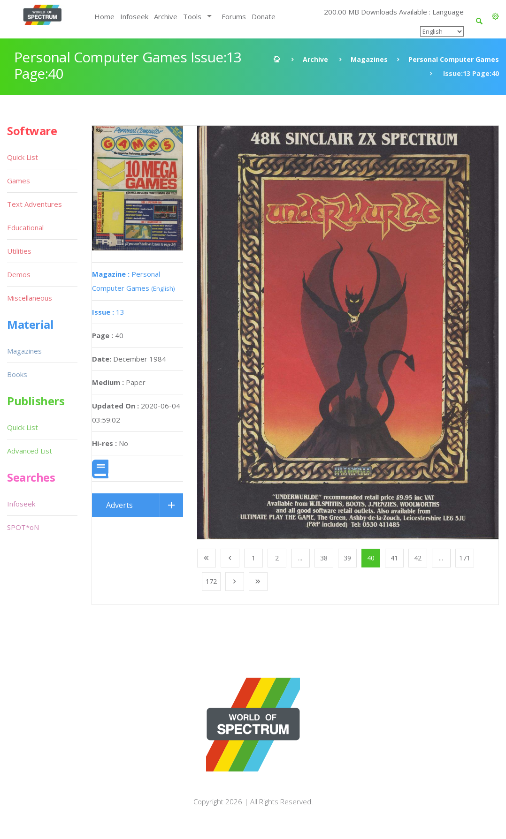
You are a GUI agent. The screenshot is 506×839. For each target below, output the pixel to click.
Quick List (22, 157)
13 (108, 312)
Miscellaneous (29, 297)
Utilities (19, 251)
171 (464, 557)
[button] (495, 16)
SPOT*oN (23, 527)
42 (418, 557)
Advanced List (29, 450)
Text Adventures (34, 204)
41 (394, 557)
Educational (25, 227)
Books (17, 374)
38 (324, 557)
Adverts (119, 505)
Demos (19, 274)
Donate (264, 16)
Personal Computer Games (453, 59)
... (300, 557)
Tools (192, 16)
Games (18, 180)
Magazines (369, 59)
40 (371, 557)
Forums (234, 16)
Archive (165, 16)
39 (347, 557)
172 (211, 581)
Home (104, 16)
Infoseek (134, 16)
